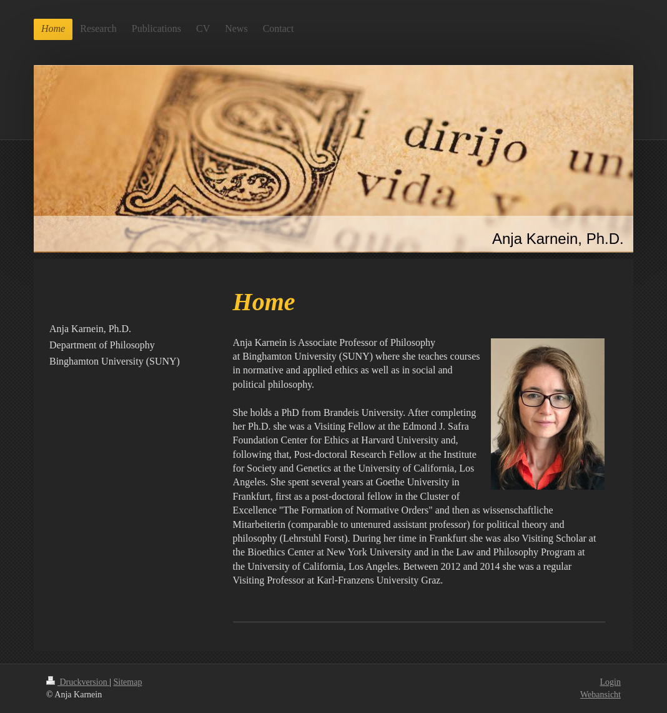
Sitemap (128, 682)
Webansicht (600, 694)
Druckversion (77, 682)
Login (610, 682)
